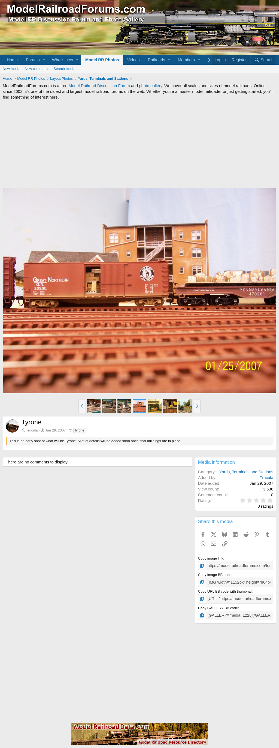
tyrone (79, 430)
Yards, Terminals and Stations (246, 471)
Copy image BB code (214, 574)
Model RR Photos (102, 59)
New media (11, 69)
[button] (44, 60)
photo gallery (150, 85)
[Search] (263, 60)
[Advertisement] (139, 144)
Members (186, 59)
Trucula (32, 430)
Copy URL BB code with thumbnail (225, 590)
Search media (64, 69)
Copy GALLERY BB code (218, 606)
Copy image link (210, 558)
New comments (37, 69)
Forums (33, 59)
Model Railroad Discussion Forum (99, 85)
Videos (133, 59)
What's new (62, 59)
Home (12, 59)
